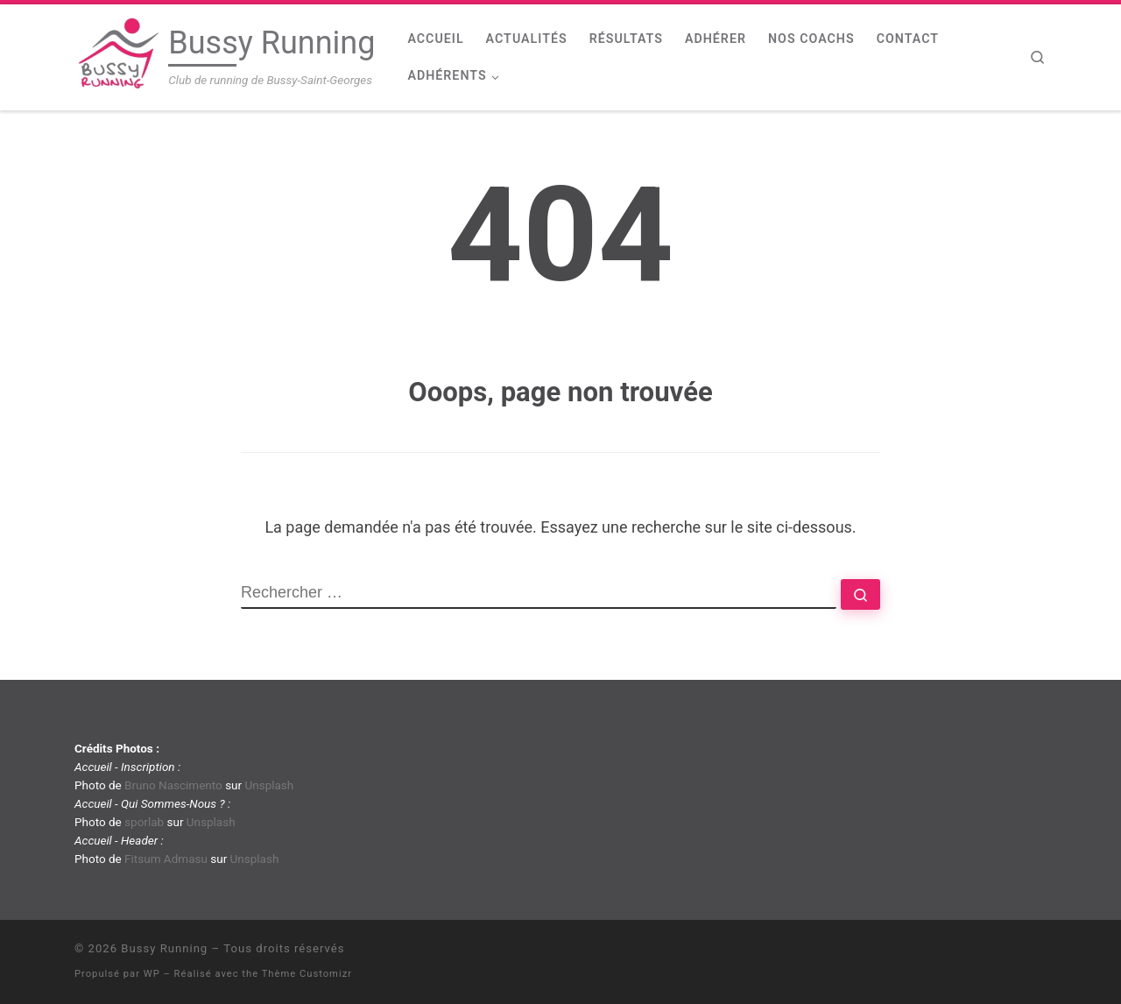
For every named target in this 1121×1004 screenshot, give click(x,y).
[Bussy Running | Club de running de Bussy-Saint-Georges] (118, 55)
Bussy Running (164, 948)
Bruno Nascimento (173, 785)
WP (152, 973)
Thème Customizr (307, 973)
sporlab (144, 822)
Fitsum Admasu (166, 859)
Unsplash (268, 785)
